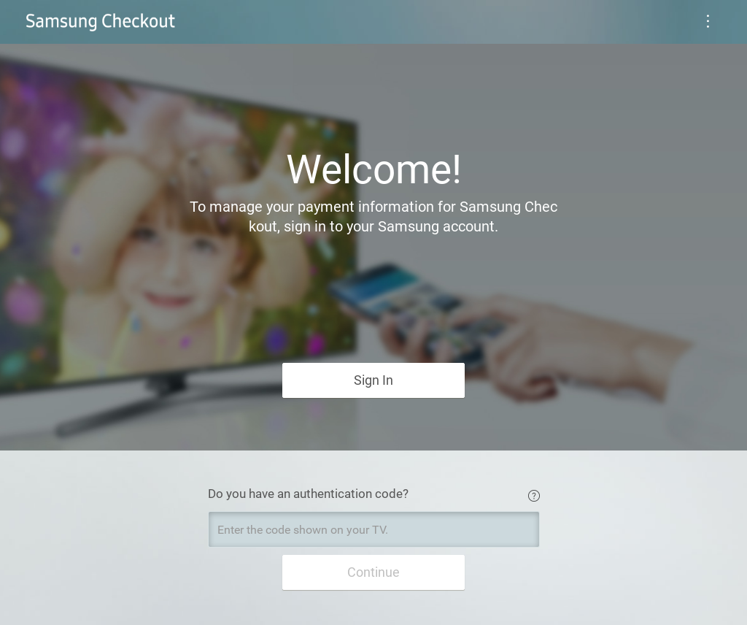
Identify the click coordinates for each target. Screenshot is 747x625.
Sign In (373, 380)
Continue (373, 572)
